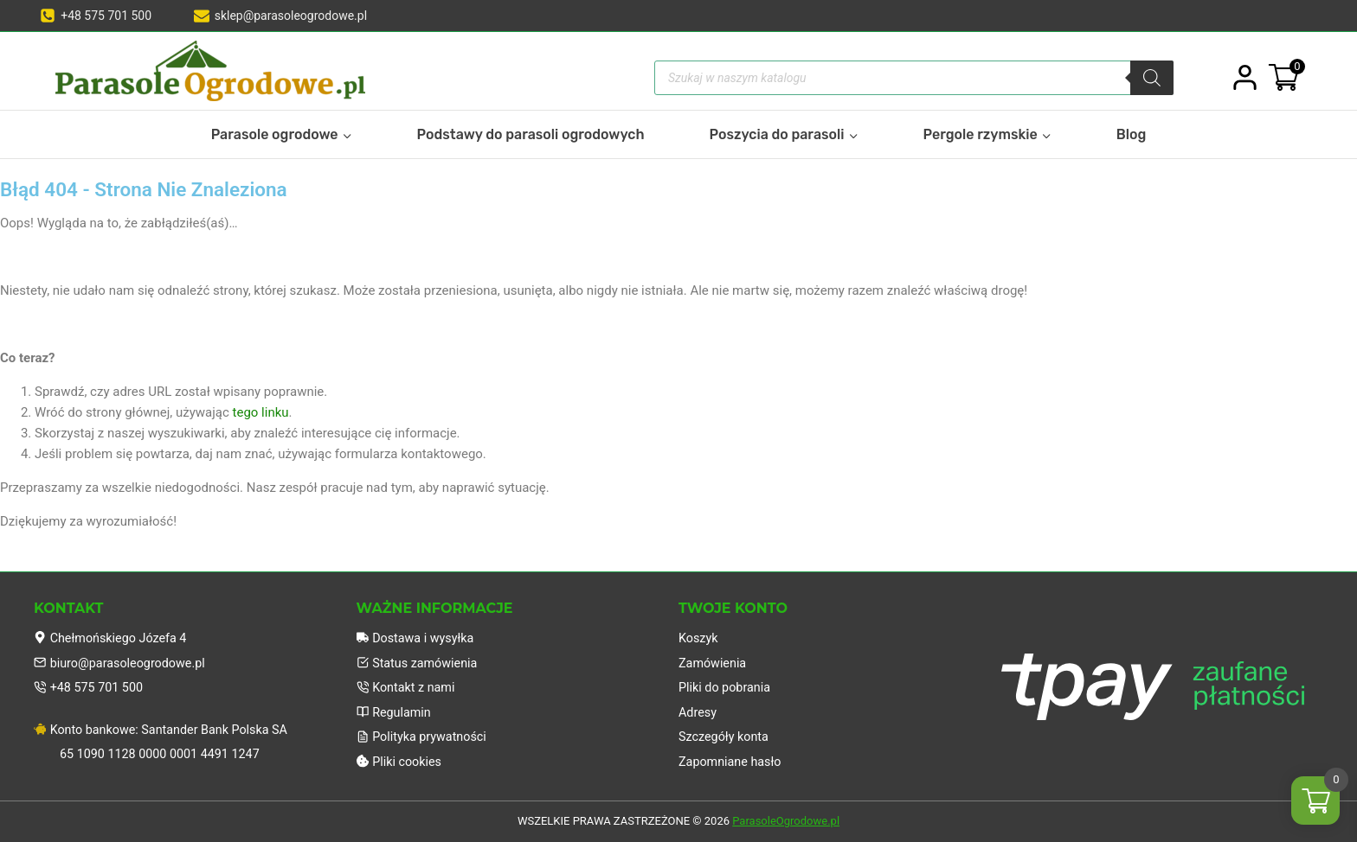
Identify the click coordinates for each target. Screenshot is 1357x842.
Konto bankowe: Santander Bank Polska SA (166, 727)
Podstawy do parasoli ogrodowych (531, 134)
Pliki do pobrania (726, 684)
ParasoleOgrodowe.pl (785, 821)
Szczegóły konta (725, 735)
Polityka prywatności (424, 735)
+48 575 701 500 (91, 684)
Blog (1131, 134)
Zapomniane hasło (732, 761)
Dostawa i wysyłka (418, 632)
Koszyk (699, 632)
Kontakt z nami (408, 684)
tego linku (261, 412)
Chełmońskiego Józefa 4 (114, 632)
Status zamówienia (420, 658)
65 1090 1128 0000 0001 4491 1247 (164, 753)
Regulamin (395, 710)
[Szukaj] (1152, 78)
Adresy (698, 710)
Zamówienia (713, 658)
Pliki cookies (401, 761)
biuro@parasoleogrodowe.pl (123, 658)
